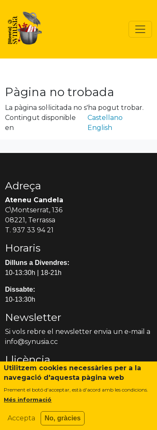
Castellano (105, 118)
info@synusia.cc (31, 342)
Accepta (21, 422)
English (100, 128)
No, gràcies (62, 422)
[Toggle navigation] (140, 29)
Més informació (27, 403)
